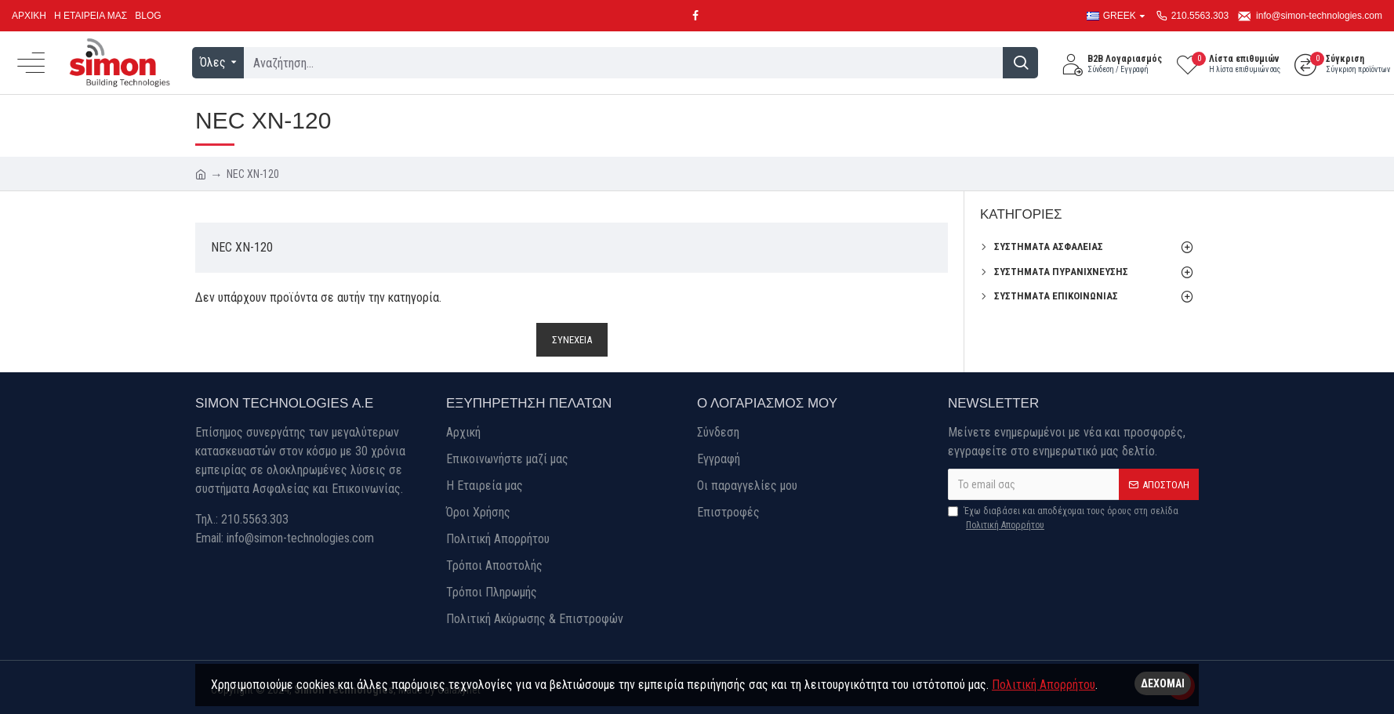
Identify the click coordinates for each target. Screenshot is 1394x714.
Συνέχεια (572, 340)
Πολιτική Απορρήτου (1043, 684)
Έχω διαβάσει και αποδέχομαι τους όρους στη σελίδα (1063, 519)
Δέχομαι (1163, 683)
